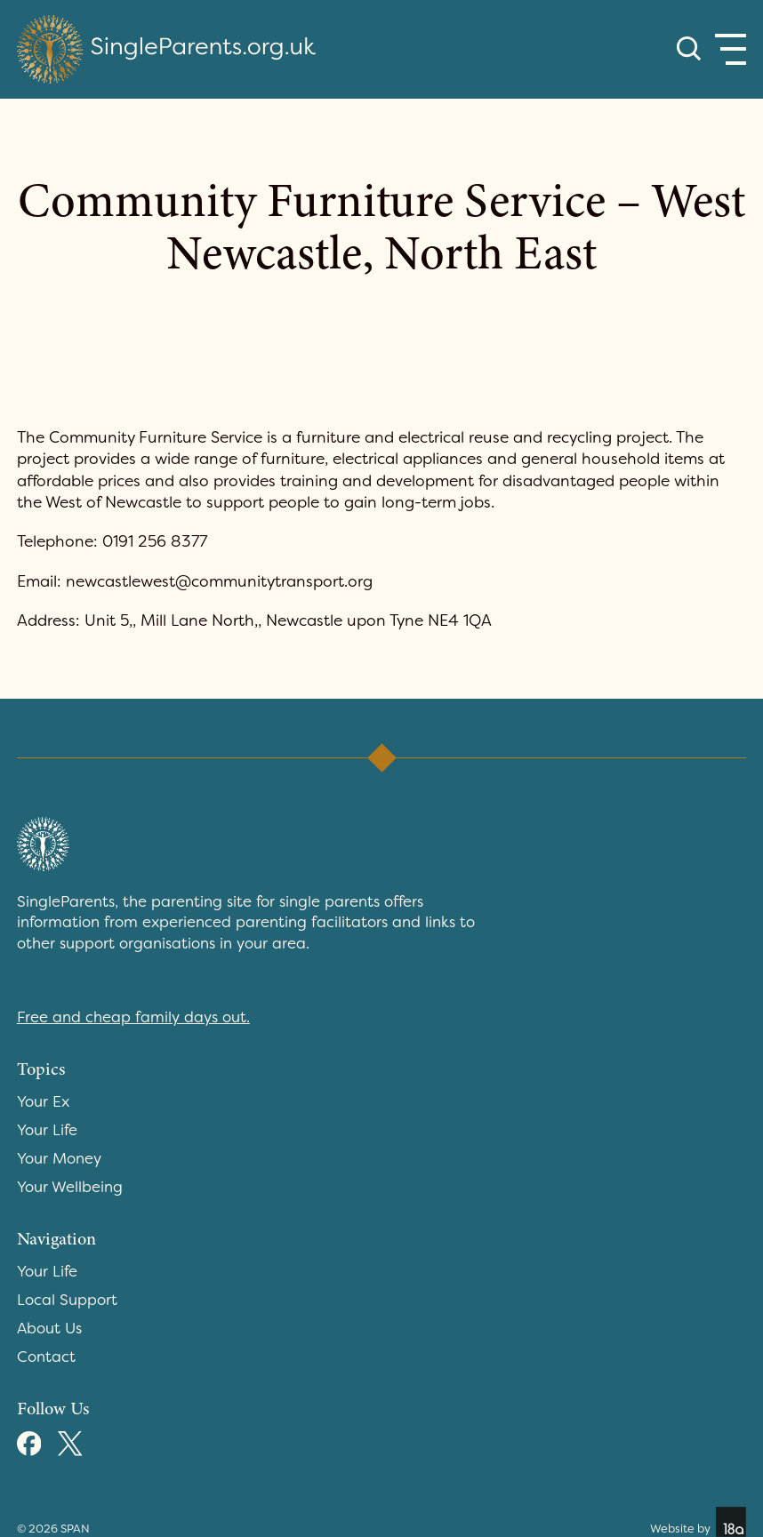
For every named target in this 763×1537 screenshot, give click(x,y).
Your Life (47, 1130)
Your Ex (43, 1101)
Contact (46, 1356)
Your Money (59, 1158)
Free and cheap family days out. (133, 1017)
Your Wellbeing (70, 1187)
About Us (49, 1328)
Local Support (67, 1299)
